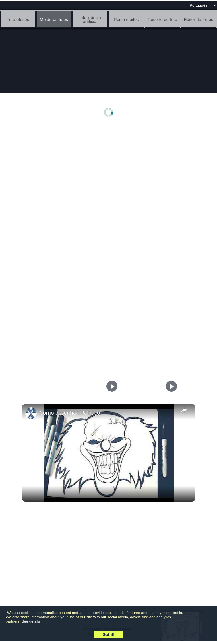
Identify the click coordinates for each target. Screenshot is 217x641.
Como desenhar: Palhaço (70, 412)
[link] (31, 413)
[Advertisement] (108, 171)
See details (31, 621)
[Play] (170, 386)
